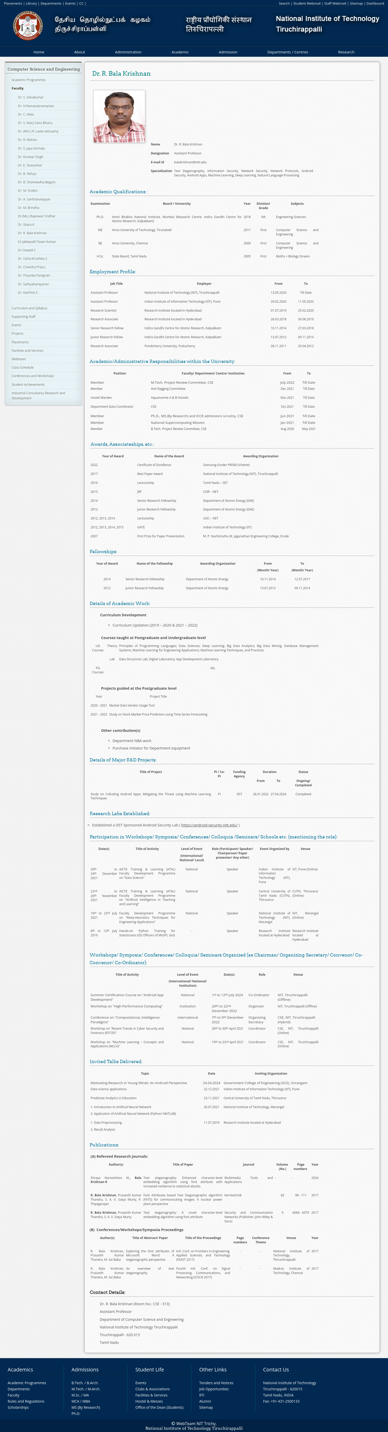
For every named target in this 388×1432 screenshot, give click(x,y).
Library (31, 3)
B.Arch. (93, 1382)
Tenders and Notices (216, 1382)
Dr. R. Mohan (27, 139)
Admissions (85, 1369)
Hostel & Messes (149, 1401)
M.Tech (78, 1388)
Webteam (19, 359)
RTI (201, 1395)
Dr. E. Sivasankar (30, 165)
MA (86, 1395)
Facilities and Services (27, 350)
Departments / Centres (287, 51)
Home (38, 51)
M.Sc (75, 1395)
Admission (228, 51)
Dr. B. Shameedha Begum (36, 182)
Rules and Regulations (26, 1401)
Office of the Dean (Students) (159, 1407)
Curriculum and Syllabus (29, 308)
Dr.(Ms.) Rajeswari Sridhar (36, 216)
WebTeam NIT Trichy (196, 1423)
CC (81, 3)
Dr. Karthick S (28, 292)
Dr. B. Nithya (27, 173)
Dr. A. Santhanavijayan (34, 199)
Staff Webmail (335, 3)
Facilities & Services (151, 1395)
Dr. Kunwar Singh (30, 156)
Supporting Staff (24, 316)
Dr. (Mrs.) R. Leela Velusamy (38, 131)
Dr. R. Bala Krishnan (32, 233)
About (79, 51)
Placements (13, 3)
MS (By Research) (86, 1407)
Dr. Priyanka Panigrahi (34, 275)
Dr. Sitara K (26, 224)
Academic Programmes (29, 79)
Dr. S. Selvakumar (30, 97)
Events (70, 3)
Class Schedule (23, 367)
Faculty (17, 88)
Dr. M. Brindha (28, 207)
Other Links (213, 1369)
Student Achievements (28, 384)
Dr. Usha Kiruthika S (32, 258)
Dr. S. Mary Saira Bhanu (35, 122)
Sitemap (356, 3)
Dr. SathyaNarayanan (33, 284)
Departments (51, 3)
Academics (20, 1369)
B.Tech (77, 1382)
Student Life (149, 1369)
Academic (180, 51)
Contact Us (276, 1369)
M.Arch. (94, 1388)
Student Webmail (307, 3)
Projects (17, 333)
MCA (75, 1401)
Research (346, 51)
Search (284, 3)
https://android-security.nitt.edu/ (209, 825)
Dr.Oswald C (27, 250)
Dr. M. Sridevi (27, 190)
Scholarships (18, 1407)
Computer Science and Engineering (44, 69)
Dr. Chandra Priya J (31, 267)
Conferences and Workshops (33, 375)
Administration (128, 51)
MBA (86, 1401)
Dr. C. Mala (26, 114)
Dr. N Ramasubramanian (36, 106)
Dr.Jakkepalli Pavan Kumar (37, 241)
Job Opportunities (214, 1388)
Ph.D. (76, 1413)
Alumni (205, 1401)
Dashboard (375, 3)
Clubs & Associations (152, 1388)
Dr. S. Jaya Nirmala (31, 148)
